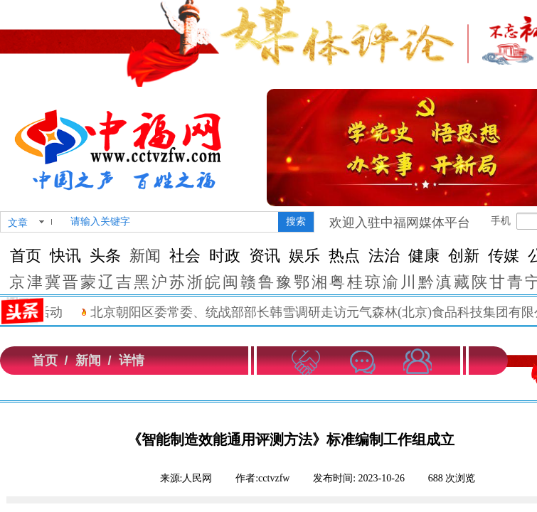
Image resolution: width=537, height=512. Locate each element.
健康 (424, 256)
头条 (105, 256)
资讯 (264, 256)
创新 (463, 256)
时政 (224, 256)
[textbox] (171, 222)
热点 (344, 256)
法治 (384, 256)
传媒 (503, 256)
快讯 (65, 256)
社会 (185, 256)
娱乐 (304, 256)
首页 (25, 256)
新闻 (145, 256)
